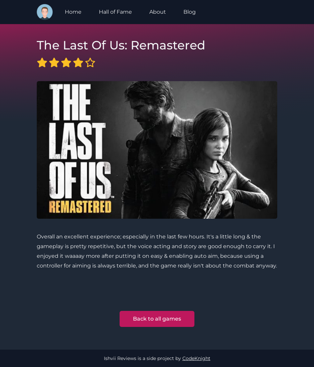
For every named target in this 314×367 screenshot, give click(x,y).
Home (73, 12)
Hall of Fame (115, 12)
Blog (189, 12)
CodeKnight (196, 358)
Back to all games (157, 319)
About (157, 12)
